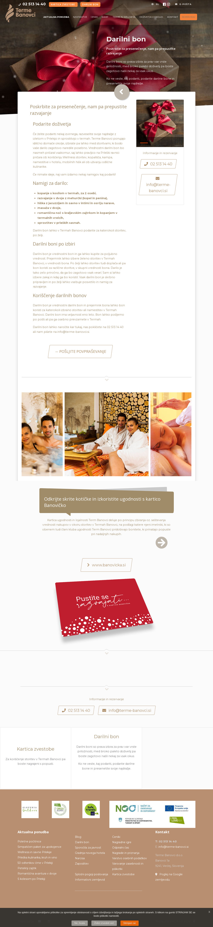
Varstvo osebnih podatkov (129, 858)
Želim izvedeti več (104, 923)
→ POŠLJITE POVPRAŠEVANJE (80, 351)
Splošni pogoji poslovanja (91, 874)
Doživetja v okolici (151, 17)
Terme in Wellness (124, 17)
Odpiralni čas (120, 847)
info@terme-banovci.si (174, 847)
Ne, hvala (79, 923)
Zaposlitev (82, 863)
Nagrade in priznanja (125, 853)
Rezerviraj (188, 17)
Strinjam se (129, 923)
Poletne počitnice (29, 841)
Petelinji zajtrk (27, 868)
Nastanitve (80, 17)
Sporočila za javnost (88, 847)
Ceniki (94, 17)
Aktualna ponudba (56, 17)
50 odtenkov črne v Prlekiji (35, 863)
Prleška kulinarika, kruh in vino (37, 857)
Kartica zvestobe (63, 4)
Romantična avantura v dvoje (37, 873)
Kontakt (172, 17)
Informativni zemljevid (90, 879)
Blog (78, 837)
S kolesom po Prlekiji (31, 879)
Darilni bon (90, 4)
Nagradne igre (121, 842)
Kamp (105, 17)
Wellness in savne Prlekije (35, 852)
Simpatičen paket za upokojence (39, 847)
